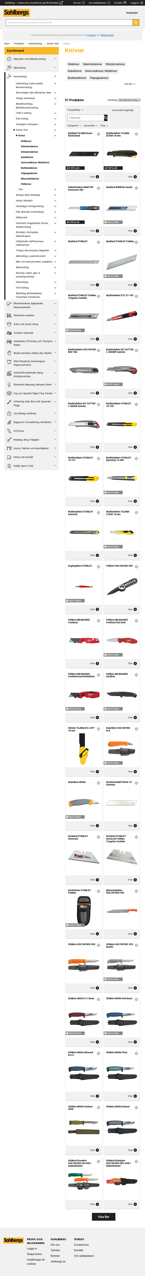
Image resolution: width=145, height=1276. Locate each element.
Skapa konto (34, 1254)
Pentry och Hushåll (20, 457)
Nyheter (55, 1255)
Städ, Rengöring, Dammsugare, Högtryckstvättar (26, 362)
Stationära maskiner (20, 315)
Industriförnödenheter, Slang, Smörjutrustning (25, 374)
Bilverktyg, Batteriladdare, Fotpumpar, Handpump (29, 295)
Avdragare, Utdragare (27, 124)
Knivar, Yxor (53, 43)
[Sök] (136, 22)
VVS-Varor (15, 431)
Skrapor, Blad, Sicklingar (28, 195)
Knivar (21, 135)
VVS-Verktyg (22, 287)
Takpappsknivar (29, 173)
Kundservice (81, 1244)
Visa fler (130, 84)
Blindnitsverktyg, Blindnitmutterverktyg (27, 106)
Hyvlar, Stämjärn (24, 200)
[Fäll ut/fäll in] (55, 59)
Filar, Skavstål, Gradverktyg (30, 212)
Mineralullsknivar (30, 178)
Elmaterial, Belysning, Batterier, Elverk (29, 384)
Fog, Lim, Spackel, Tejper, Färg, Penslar (30, 393)
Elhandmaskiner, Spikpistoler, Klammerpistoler (25, 305)
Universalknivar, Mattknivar (35, 162)
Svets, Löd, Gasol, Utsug (22, 324)
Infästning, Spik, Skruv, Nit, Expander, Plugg (29, 403)
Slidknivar (26, 141)
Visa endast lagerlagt (125, 110)
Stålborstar (21, 217)
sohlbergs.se (58, 1261)
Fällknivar (26, 184)
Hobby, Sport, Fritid (20, 466)
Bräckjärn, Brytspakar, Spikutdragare (27, 234)
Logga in (32, 1248)
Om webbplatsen (99, 3)
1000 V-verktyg (23, 113)
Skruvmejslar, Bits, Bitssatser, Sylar (33, 92)
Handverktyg (35, 43)
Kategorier (72, 125)
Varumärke (89, 125)
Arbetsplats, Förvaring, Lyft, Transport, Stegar (30, 342)
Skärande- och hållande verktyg (26, 59)
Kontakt (120, 3)
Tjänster (55, 1250)
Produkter (19, 43)
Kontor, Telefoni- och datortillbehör (28, 448)
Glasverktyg (22, 282)
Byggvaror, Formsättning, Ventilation (29, 422)
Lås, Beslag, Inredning (21, 413)
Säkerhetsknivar (29, 146)
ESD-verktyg (22, 118)
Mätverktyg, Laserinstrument (31, 256)
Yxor (20, 189)
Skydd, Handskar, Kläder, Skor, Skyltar (29, 353)
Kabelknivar (27, 157)
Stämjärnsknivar (29, 152)
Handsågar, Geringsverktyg (30, 206)
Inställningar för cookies (36, 1261)
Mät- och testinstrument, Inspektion (34, 261)
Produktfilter (73, 110)
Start (6, 43)
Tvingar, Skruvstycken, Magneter (32, 250)
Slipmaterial (16, 67)
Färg (102, 125)
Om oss (79, 3)
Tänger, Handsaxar (25, 98)
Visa (94, 177)
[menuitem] (133, 12)
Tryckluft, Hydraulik (20, 333)
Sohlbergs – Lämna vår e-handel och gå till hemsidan (34, 2)
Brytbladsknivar (29, 168)
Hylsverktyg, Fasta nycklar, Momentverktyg (29, 85)
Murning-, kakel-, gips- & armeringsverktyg (28, 275)
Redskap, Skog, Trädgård (23, 439)
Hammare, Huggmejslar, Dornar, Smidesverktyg (32, 225)
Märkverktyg (22, 267)
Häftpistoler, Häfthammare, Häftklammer (30, 243)
